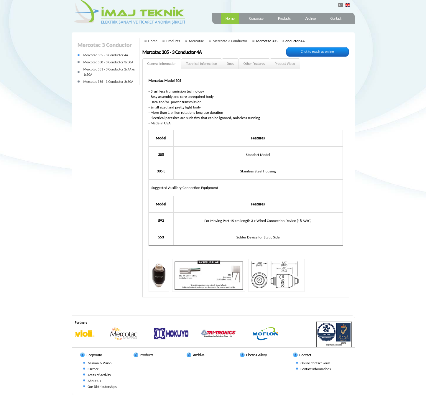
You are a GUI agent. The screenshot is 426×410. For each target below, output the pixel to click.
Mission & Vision (99, 363)
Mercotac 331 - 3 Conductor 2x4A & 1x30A (109, 72)
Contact (335, 18)
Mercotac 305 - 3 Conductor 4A (105, 55)
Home (230, 18)
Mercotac (196, 41)
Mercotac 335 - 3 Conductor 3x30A (108, 82)
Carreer (93, 369)
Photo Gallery (256, 355)
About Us (94, 381)
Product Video (285, 64)
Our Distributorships (102, 387)
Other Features (254, 64)
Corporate (256, 18)
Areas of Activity (99, 375)
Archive (310, 18)
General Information (162, 64)
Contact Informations (315, 369)
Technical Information (201, 64)
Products (284, 18)
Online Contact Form (315, 363)
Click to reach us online (317, 52)
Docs (230, 64)
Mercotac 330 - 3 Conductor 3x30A (108, 62)
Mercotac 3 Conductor (230, 41)
